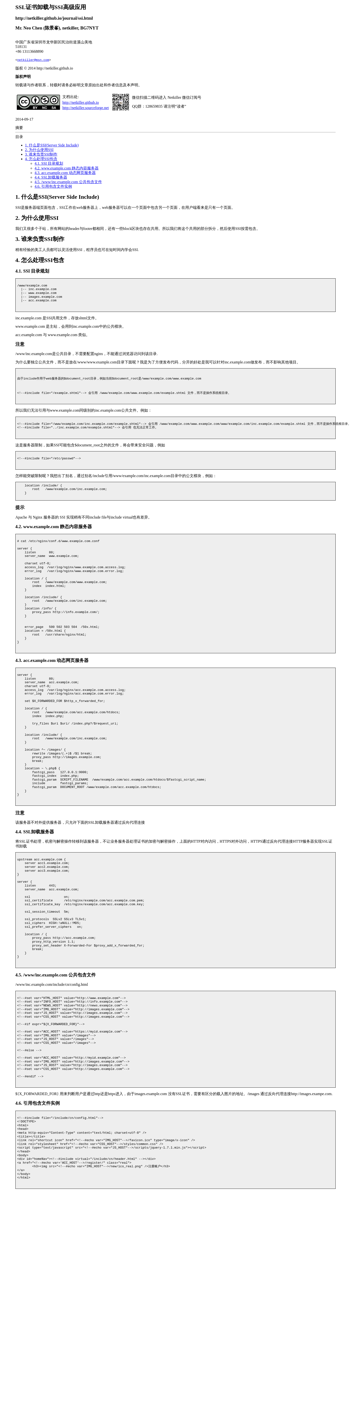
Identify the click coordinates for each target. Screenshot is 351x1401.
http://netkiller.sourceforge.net (85, 108)
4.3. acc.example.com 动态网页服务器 (65, 173)
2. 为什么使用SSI (39, 150)
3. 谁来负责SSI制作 (41, 154)
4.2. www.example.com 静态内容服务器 (67, 168)
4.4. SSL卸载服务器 (51, 177)
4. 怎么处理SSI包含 (41, 159)
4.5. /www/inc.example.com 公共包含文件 (68, 182)
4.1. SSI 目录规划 (49, 163)
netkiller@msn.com (33, 60)
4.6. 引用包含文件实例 (53, 186)
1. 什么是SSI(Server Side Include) (52, 145)
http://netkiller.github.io (80, 102)
